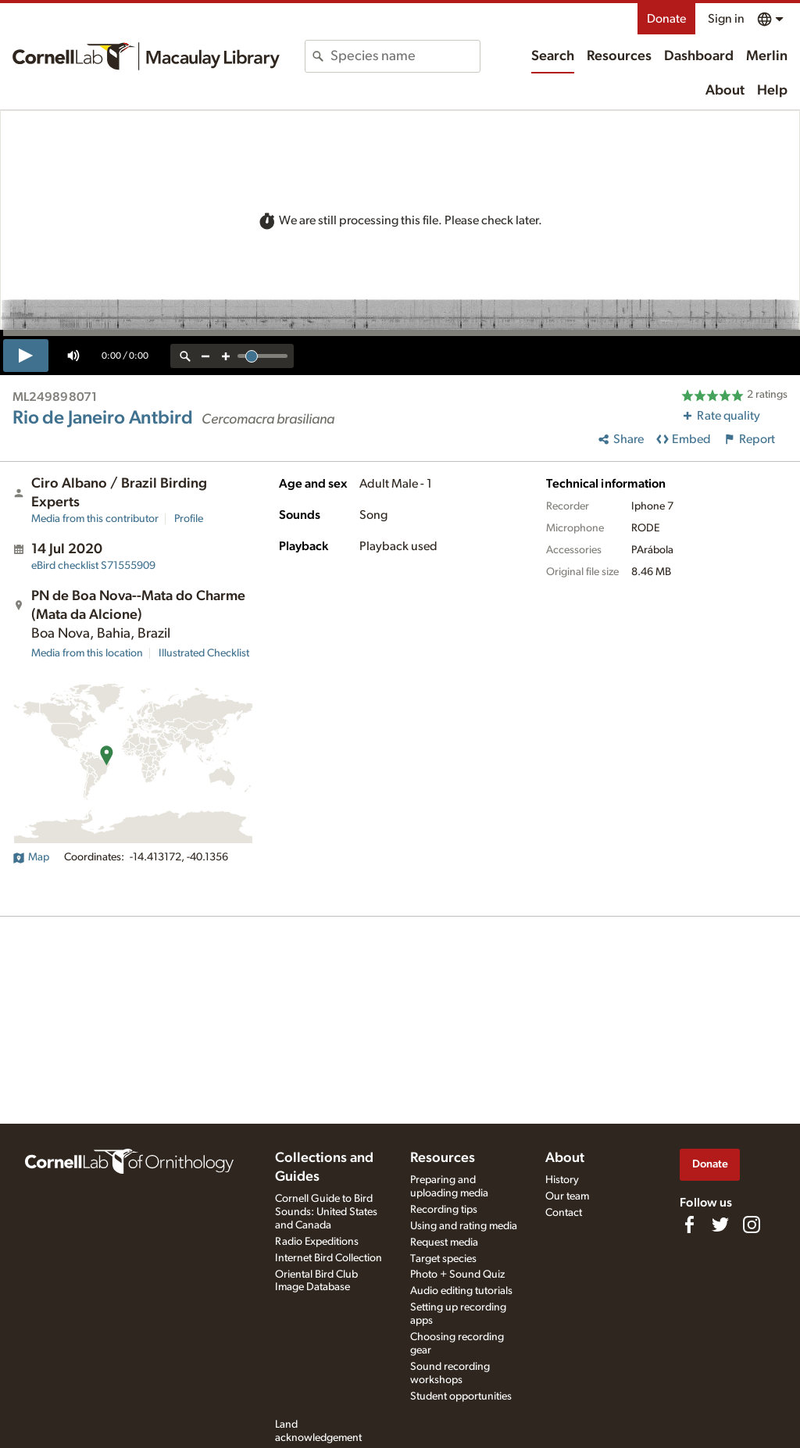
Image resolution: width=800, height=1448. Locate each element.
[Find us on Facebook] (689, 1224)
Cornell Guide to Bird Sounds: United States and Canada (326, 1212)
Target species (443, 1258)
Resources (619, 56)
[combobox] (404, 56)
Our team (567, 1196)
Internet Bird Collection (328, 1258)
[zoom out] (205, 356)
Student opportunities (461, 1396)
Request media (444, 1242)
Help (772, 91)
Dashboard (699, 56)
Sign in (726, 19)
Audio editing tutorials (461, 1290)
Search (552, 56)
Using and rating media (463, 1226)
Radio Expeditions (317, 1241)
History (562, 1179)
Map (30, 857)
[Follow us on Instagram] (751, 1224)
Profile (188, 518)
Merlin (767, 56)
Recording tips (443, 1209)
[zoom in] (225, 356)
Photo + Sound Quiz (457, 1274)
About (725, 91)
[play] (25, 355)
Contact (563, 1212)
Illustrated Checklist (204, 653)
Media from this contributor (95, 518)
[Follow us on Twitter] (720, 1224)
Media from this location (87, 653)
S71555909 (93, 565)
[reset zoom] (185, 356)
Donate (666, 19)
